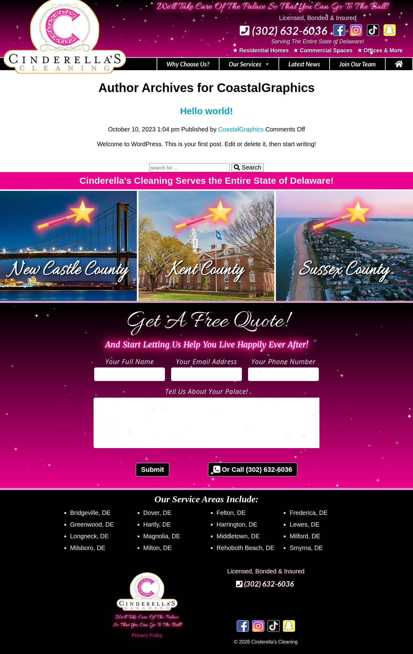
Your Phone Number (283, 361)
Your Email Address (206, 361)
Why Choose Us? (188, 64)
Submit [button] (152, 469)
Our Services (249, 64)
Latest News (304, 64)
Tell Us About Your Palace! (206, 391)
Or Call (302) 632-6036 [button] (252, 469)
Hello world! (206, 111)
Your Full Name (129, 361)
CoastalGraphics (241, 129)
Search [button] (247, 167)
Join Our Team (357, 64)
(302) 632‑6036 (283, 30)
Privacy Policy (147, 635)
